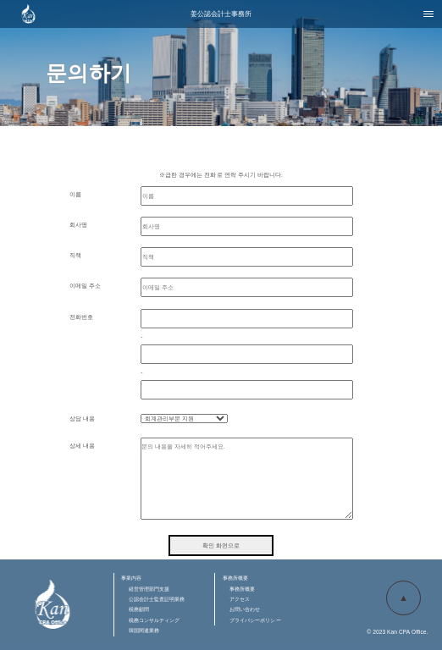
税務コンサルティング (154, 620)
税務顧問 (139, 609)
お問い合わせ (245, 609)
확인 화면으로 (221, 545)
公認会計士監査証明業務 (157, 599)
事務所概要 (242, 589)
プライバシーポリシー (255, 620)
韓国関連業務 (144, 630)
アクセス (239, 599)
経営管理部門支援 (149, 589)
